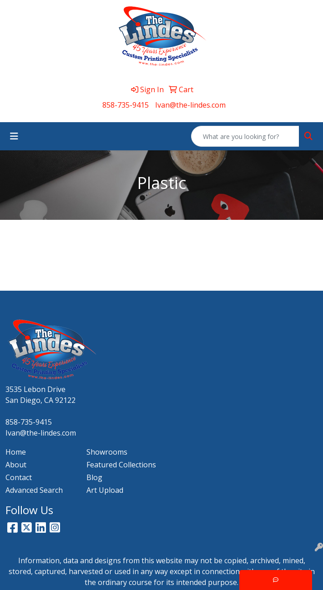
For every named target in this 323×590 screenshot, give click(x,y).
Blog (94, 477)
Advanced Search (34, 490)
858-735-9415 (125, 105)
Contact (18, 477)
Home (15, 452)
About (15, 465)
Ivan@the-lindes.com (190, 105)
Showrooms (106, 452)
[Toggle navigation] (14, 136)
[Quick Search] (245, 136)
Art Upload (104, 490)
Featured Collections (121, 465)
